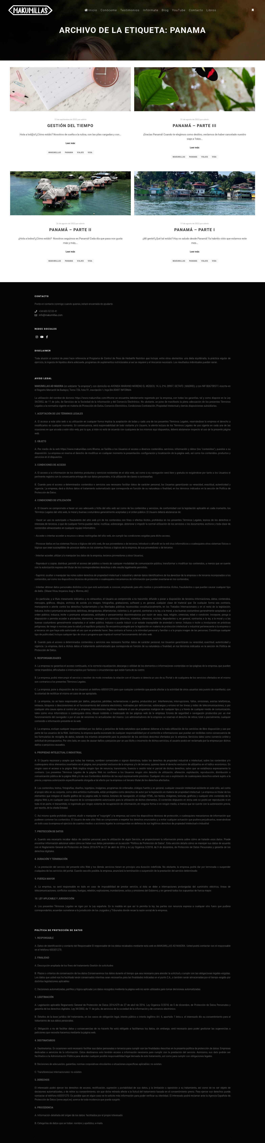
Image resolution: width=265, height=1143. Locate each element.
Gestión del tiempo (70, 125)
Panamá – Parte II (70, 229)
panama (69, 152)
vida (90, 152)
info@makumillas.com (49, 315)
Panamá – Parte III (194, 125)
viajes (80, 152)
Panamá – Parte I (194, 229)
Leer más (70, 143)
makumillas (55, 152)
